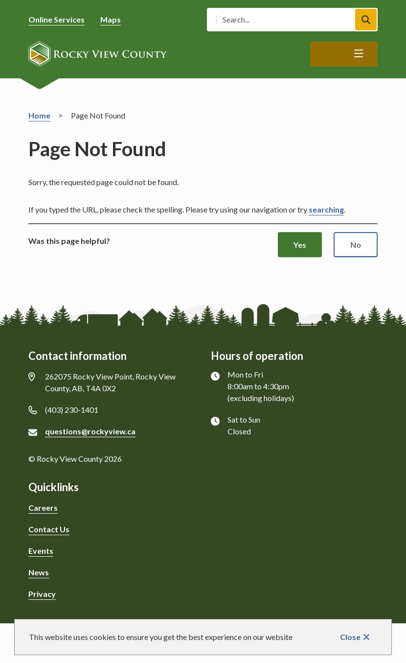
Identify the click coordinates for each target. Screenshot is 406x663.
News (38, 572)
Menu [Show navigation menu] (336, 54)
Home (39, 115)
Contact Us (48, 529)
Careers (43, 507)
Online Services (56, 19)
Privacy (42, 593)
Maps (110, 19)
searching (326, 209)
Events (40, 550)
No (355, 244)
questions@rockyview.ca (90, 431)
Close (350, 636)
